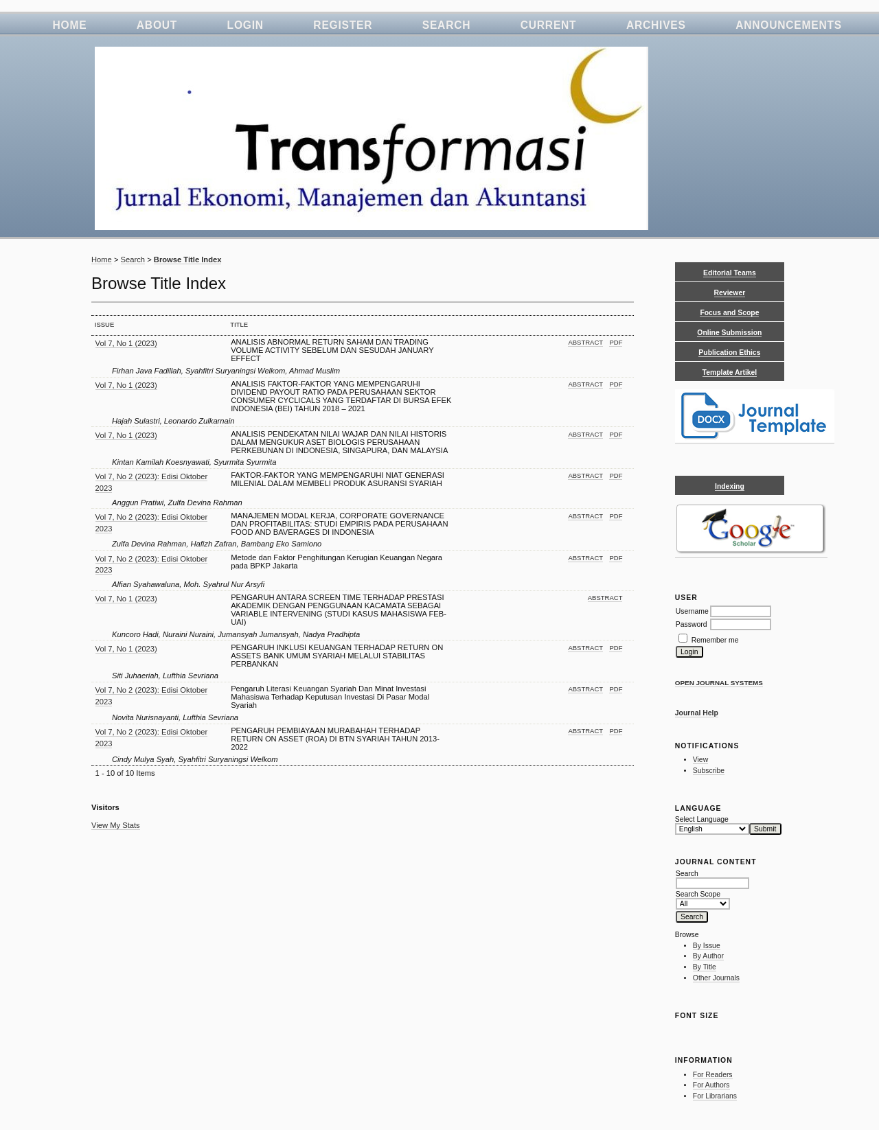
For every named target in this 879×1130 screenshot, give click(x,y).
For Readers (713, 1075)
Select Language (702, 819)
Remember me (715, 640)
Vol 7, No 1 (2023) (126, 343)
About (157, 25)
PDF (615, 342)
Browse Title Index (188, 259)
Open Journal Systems (719, 683)
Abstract (585, 342)
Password (691, 624)
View (700, 759)
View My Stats (115, 825)
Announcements (788, 25)
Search (446, 25)
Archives (656, 25)
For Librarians (715, 1096)
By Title (704, 967)
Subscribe (708, 770)
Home (69, 25)
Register (342, 25)
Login (245, 25)
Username (692, 611)
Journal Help (696, 713)
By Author (708, 956)
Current (549, 25)
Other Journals (716, 978)
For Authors (711, 1085)
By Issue (706, 945)
